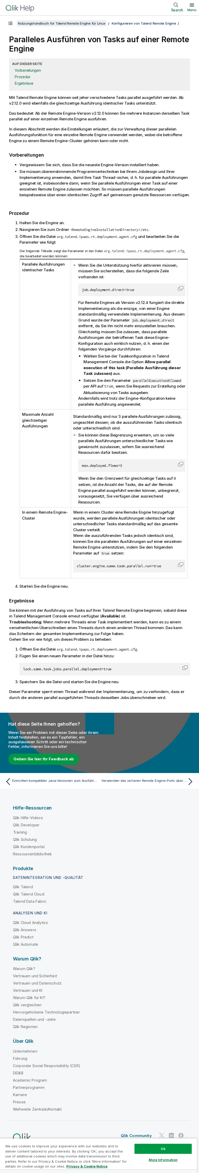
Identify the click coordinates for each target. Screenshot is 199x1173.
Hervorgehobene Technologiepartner (46, 1011)
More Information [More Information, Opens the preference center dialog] (163, 1160)
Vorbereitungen (28, 70)
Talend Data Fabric (29, 901)
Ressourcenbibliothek (32, 853)
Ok (163, 1149)
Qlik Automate (25, 944)
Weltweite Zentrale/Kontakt (37, 1108)
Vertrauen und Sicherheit (35, 975)
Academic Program (30, 1079)
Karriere (20, 1094)
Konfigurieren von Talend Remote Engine (144, 23)
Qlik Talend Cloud (28, 893)
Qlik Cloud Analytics (30, 922)
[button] (180, 288)
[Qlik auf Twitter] (162, 1135)
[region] (98, 1155)
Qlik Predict (23, 936)
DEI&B (18, 1072)
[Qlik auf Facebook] (181, 1135)
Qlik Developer (26, 824)
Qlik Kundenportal (29, 846)
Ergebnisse (24, 83)
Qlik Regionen (25, 1026)
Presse (19, 1101)
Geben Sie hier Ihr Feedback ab (43, 758)
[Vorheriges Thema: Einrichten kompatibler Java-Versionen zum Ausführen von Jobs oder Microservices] (51, 781)
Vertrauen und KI (27, 990)
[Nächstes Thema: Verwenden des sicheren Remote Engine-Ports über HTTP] (148, 781)
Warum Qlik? (24, 968)
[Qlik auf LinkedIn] (171, 1135)
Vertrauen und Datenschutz (37, 982)
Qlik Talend (23, 886)
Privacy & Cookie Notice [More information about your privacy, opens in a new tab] (87, 1166)
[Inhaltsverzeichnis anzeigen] (10, 23)
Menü (191, 10)
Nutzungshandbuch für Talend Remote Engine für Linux (61, 23)
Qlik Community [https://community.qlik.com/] (136, 1135)
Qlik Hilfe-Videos (28, 817)
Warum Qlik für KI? (29, 997)
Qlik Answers (24, 929)
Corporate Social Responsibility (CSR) (46, 1065)
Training (20, 831)
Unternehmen (25, 1050)
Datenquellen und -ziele (34, 1019)
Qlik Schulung (25, 839)
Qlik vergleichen (27, 1004)
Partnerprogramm (29, 1087)
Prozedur (22, 77)
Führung (20, 1058)
